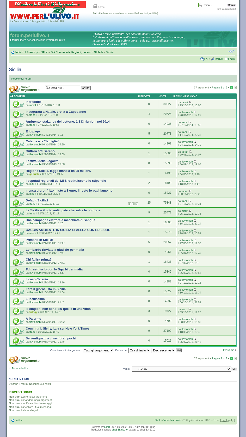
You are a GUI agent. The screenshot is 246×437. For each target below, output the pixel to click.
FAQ (206, 58)
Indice (19, 52)
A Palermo (33, 318)
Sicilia (110, 52)
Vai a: (126, 368)
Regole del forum (21, 78)
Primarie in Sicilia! (39, 240)
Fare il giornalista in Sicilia (46, 289)
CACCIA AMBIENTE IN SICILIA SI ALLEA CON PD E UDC (68, 230)
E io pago (33, 131)
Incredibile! (34, 102)
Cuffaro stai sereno (40, 151)
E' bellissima (35, 299)
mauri (32, 183)
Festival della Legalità (42, 161)
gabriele (34, 174)
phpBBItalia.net (120, 429)
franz (32, 114)
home (99, 7)
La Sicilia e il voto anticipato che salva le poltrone (63, 210)
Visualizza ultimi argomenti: (82, 350)
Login (231, 58)
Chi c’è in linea (19, 379)
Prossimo (228, 350)
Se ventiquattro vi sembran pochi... (52, 338)
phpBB (107, 427)
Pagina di (219, 87)
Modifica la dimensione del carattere (231, 51)
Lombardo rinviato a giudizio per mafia (55, 249)
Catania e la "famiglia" (42, 141)
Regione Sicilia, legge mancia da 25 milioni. (58, 171)
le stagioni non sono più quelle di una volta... (59, 309)
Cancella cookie (171, 420)
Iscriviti (219, 58)
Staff (157, 420)
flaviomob (187, 112)
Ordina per (132, 350)
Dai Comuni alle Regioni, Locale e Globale (77, 52)
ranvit (32, 105)
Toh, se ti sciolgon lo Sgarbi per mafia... (55, 269)
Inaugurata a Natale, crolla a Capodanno (56, 111)
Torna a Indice (20, 368)
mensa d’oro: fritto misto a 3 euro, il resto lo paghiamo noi (69, 190)
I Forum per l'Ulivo (37, 52)
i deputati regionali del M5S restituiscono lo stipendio (66, 180)
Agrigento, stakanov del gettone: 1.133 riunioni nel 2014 (68, 121)
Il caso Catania (37, 279)
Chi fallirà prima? (39, 259)
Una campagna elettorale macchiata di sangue (60, 220)
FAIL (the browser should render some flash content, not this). (126, 13)
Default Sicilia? (37, 200)
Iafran (185, 151)
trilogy (33, 312)
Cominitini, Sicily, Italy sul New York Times (58, 328)
